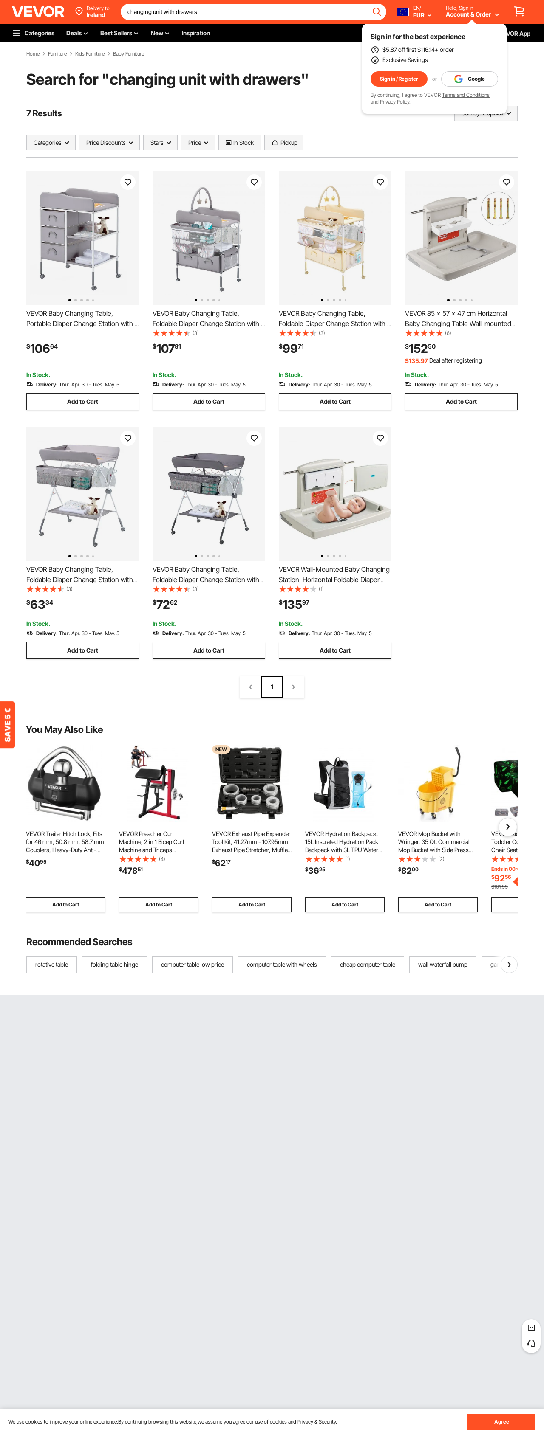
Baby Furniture (128, 54)
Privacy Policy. (395, 101)
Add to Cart (82, 401)
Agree (501, 1421)
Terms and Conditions (466, 95)
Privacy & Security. (317, 1421)
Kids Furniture (90, 54)
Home (33, 54)
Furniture (57, 54)
